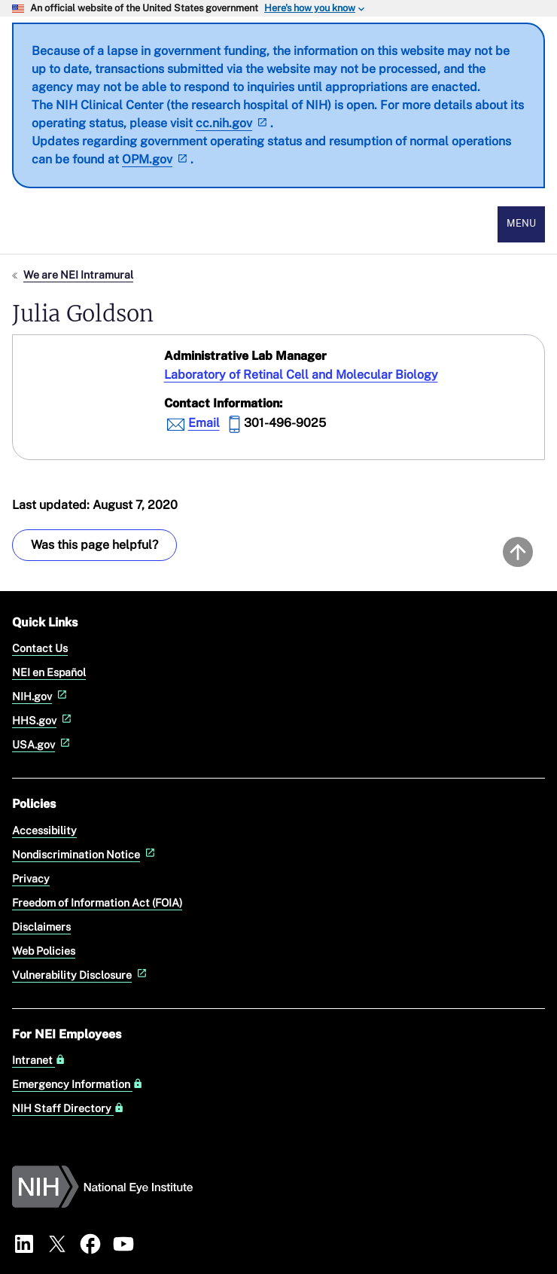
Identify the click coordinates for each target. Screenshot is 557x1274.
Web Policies (43, 950)
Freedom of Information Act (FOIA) (97, 902)
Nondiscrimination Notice (85, 854)
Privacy (31, 878)
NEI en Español (49, 672)
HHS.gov (43, 720)
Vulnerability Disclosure (81, 974)
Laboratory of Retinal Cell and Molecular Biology (301, 374)
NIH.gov (41, 696)
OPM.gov (156, 159)
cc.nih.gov (233, 123)
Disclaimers (41, 926)
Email (204, 423)
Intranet (38, 1060)
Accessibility (44, 830)
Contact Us (40, 648)
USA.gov (42, 744)
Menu (521, 223)
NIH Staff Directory (68, 1108)
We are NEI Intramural (78, 274)
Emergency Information (77, 1084)
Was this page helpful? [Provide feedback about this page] (94, 545)
